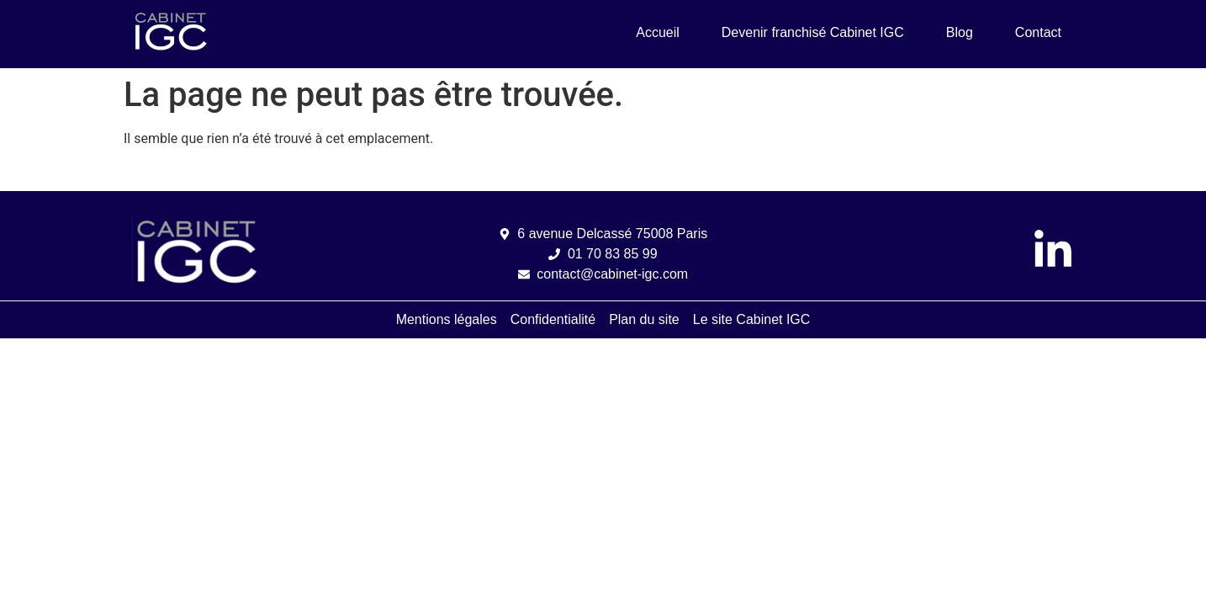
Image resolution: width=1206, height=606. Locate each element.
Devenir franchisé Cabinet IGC (813, 32)
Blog (959, 32)
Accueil (658, 32)
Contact (1038, 32)
